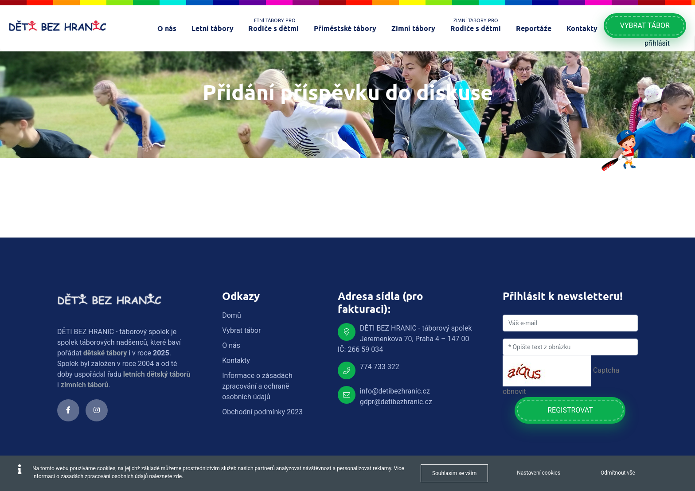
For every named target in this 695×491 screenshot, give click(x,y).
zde (177, 476)
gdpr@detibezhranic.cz (396, 401)
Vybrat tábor (645, 25)
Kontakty (236, 360)
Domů (231, 315)
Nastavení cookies (538, 473)
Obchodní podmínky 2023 (262, 412)
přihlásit (657, 43)
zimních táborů (85, 385)
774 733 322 (379, 366)
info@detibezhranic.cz (395, 391)
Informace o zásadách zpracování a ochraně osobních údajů (257, 386)
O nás (231, 345)
